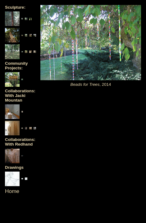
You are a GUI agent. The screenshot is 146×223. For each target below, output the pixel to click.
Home (12, 191)
